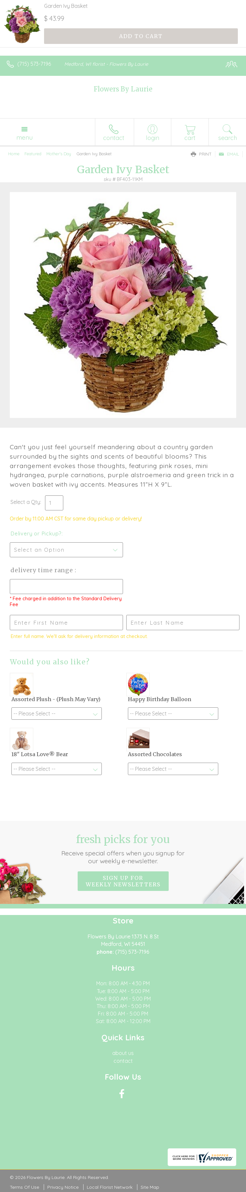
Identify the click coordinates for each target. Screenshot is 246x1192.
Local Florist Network (109, 1187)
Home (14, 153)
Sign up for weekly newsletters (123, 881)
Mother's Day (58, 153)
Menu (24, 137)
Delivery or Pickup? (36, 533)
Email (229, 154)
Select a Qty (25, 502)
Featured (32, 153)
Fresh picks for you (122, 849)
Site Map (150, 1187)
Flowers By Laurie (123, 89)
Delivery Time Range (42, 570)
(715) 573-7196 (34, 64)
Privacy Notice (63, 1187)
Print (201, 154)
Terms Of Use (24, 1187)
